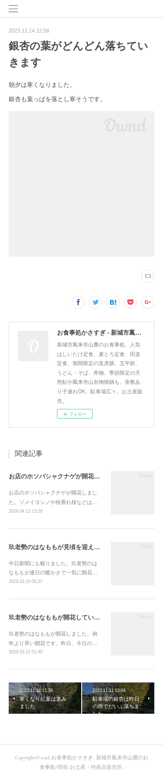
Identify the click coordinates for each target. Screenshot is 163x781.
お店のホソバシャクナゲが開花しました (63, 476)
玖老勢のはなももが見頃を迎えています (63, 547)
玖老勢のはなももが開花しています (57, 617)
